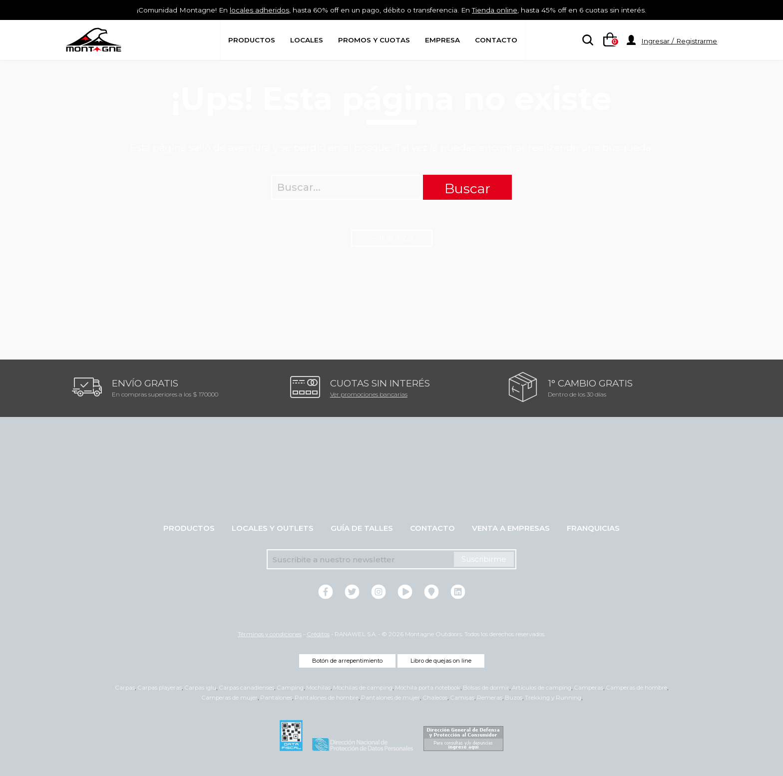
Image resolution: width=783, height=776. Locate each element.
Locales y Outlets (273, 528)
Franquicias (593, 528)
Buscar (467, 188)
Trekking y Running (553, 697)
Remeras (489, 697)
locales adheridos (246, 9)
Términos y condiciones (270, 634)
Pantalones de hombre (327, 697)
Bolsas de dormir (486, 687)
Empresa (442, 40)
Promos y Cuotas (374, 40)
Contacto (496, 40)
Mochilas (318, 687)
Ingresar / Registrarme (679, 41)
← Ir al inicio (392, 238)
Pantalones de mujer (390, 697)
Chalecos (434, 697)
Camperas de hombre (636, 687)
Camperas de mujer (229, 697)
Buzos (513, 697)
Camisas (462, 697)
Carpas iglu (200, 687)
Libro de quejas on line (440, 660)
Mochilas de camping (362, 687)
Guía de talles (362, 528)
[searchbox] (585, 40)
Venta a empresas (511, 528)
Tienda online (506, 9)
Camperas (588, 687)
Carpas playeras (159, 687)
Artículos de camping (541, 687)
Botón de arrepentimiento (347, 660)
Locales (306, 40)
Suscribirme (483, 559)
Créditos (318, 634)
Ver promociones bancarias (368, 394)
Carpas (125, 687)
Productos (251, 40)
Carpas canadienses (246, 687)
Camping (290, 687)
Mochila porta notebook (427, 687)
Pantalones (276, 697)
